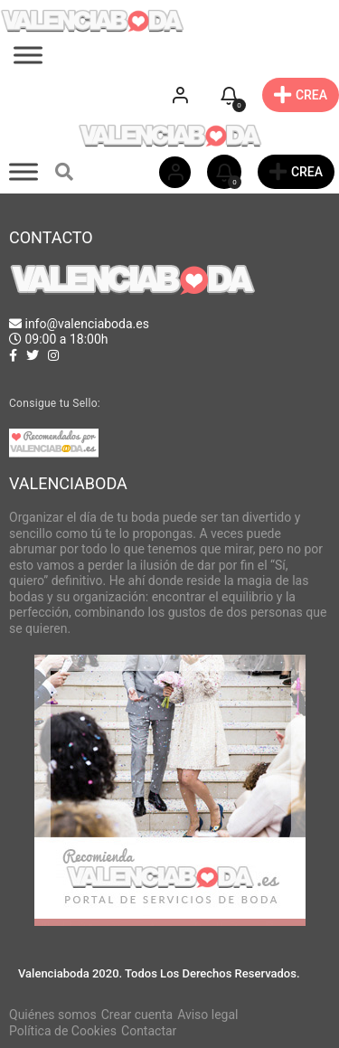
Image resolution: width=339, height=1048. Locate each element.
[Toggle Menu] (28, 55)
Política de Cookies (63, 1031)
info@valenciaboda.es (86, 323)
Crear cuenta (137, 1014)
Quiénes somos (53, 1014)
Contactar (148, 1031)
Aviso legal (207, 1014)
